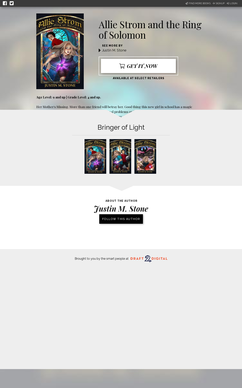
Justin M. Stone (114, 50)
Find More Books (198, 3)
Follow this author (121, 219)
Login (231, 3)
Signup (219, 3)
